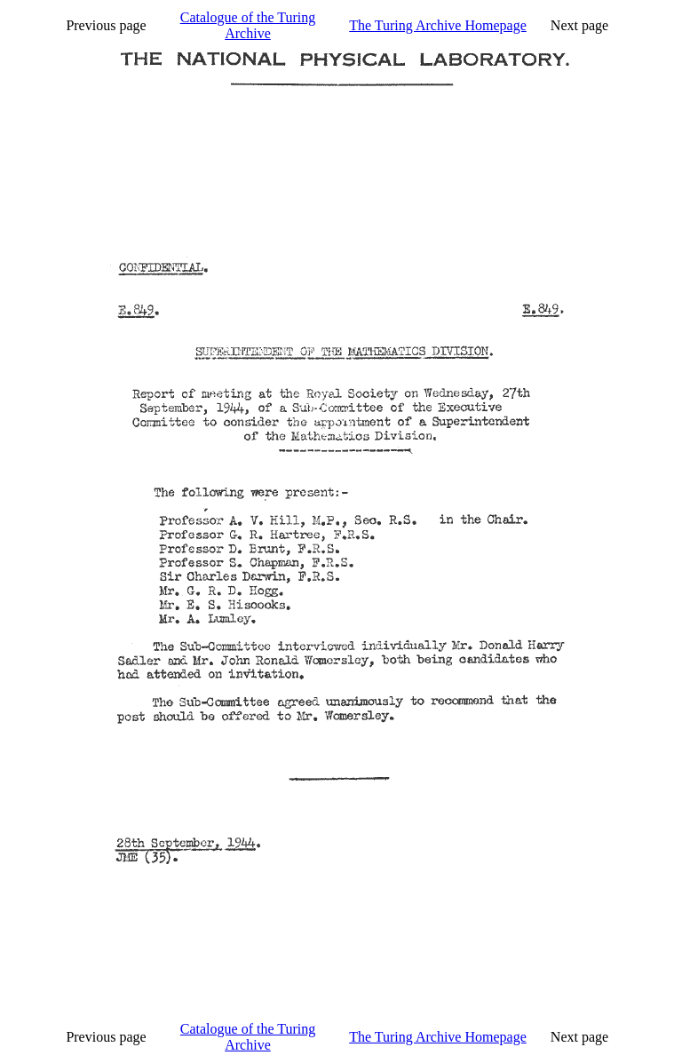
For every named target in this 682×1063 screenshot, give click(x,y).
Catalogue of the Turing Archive (247, 25)
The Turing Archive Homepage (438, 25)
